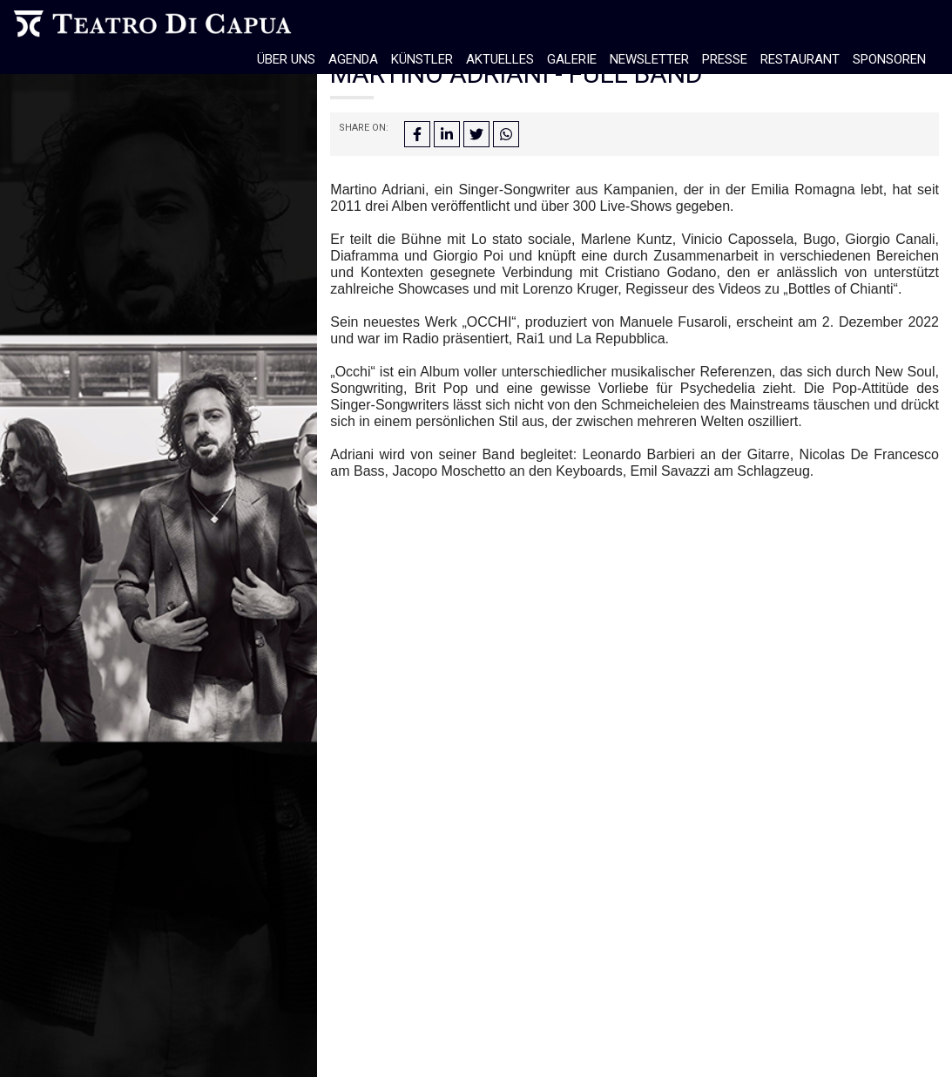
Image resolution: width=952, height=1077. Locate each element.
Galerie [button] (572, 59)
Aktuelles (500, 59)
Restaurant (800, 59)
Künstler (422, 59)
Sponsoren (889, 59)
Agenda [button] (353, 59)
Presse (724, 59)
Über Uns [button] (286, 59)
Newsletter (649, 59)
